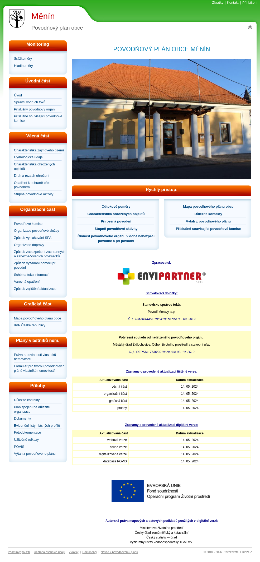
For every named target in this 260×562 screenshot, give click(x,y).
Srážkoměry (23, 59)
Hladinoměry (23, 66)
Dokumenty (22, 418)
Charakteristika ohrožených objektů (34, 166)
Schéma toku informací (31, 275)
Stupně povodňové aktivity (33, 194)
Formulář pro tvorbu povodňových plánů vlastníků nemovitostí (39, 368)
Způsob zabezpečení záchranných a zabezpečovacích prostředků (39, 254)
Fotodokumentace (27, 432)
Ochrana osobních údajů (49, 552)
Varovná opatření (27, 282)
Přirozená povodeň (116, 221)
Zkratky (217, 2)
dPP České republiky (29, 325)
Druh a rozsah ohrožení (31, 176)
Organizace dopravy (29, 245)
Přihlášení (249, 2)
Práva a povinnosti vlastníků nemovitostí (35, 357)
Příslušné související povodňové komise (38, 118)
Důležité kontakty (27, 400)
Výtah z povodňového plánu (35, 454)
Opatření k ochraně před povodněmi (32, 185)
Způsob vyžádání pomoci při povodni (35, 265)
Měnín (43, 16)
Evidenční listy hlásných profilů (37, 426)
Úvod (18, 95)
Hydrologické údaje (28, 157)
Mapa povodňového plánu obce (37, 318)
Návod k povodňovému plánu (119, 552)
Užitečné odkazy (26, 440)
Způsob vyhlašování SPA (32, 238)
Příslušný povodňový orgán (34, 109)
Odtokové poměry (116, 206)
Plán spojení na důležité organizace (32, 409)
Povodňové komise (28, 224)
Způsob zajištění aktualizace (35, 289)
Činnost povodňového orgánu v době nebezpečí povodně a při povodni (116, 238)
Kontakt (232, 2)
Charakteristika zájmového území (39, 150)
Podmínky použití (19, 552)
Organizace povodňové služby (36, 231)
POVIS (19, 447)
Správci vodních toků (29, 102)
